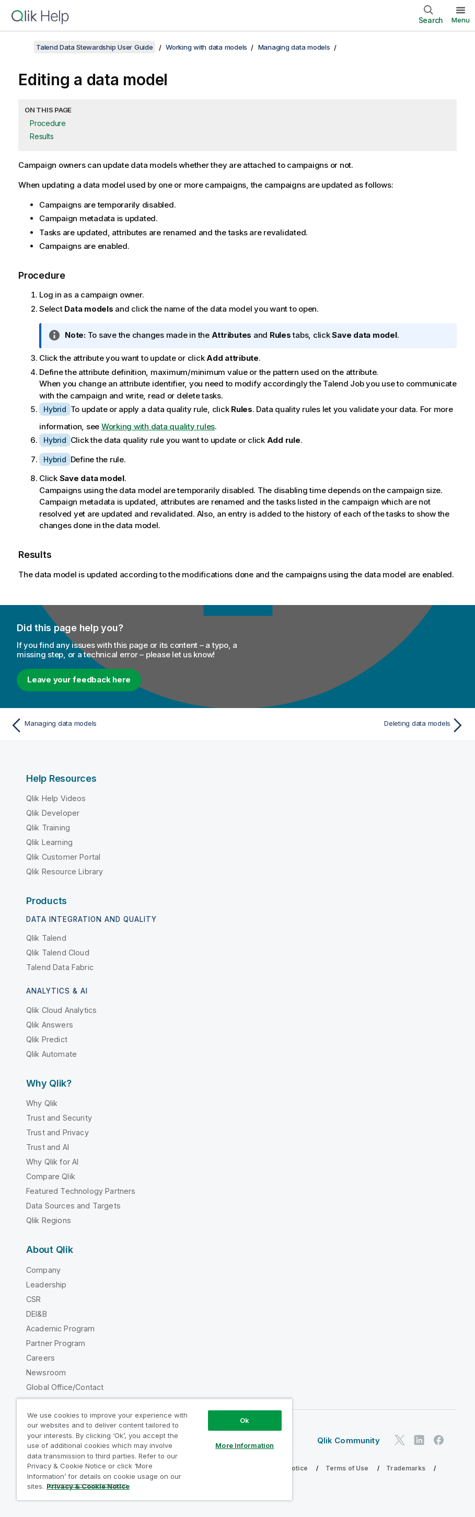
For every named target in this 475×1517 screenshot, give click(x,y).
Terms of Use (347, 1468)
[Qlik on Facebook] (439, 1440)
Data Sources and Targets (73, 1205)
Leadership (46, 1284)
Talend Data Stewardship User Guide (94, 47)
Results (41, 136)
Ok (244, 1420)
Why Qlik (41, 1103)
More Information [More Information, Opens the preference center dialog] (244, 1445)
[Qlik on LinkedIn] (419, 1440)
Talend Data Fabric (60, 967)
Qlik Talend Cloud (57, 952)
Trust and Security (59, 1117)
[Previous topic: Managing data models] (120, 725)
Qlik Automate (51, 1054)
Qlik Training (48, 827)
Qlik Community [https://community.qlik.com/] (348, 1440)
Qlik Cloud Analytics (61, 1010)
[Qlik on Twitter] (400, 1440)
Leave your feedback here (79, 680)
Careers (40, 1357)
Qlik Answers (49, 1024)
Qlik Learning (49, 842)
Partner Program (55, 1343)
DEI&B (36, 1313)
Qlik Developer (52, 812)
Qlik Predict (46, 1039)
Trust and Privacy (57, 1132)
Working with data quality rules (158, 426)
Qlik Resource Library (64, 871)
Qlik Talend (46, 937)
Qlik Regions (48, 1220)
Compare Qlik (50, 1176)
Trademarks (405, 1468)
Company (43, 1269)
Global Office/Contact (64, 1387)
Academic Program (60, 1328)
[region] (154, 1449)
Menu (460, 20)
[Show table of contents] (21, 47)
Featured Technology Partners (80, 1191)
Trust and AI (47, 1147)
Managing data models (294, 47)
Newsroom (46, 1372)
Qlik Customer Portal (63, 856)
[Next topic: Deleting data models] (354, 725)
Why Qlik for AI (52, 1161)
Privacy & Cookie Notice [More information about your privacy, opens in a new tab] (88, 1486)
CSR (33, 1299)
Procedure (48, 123)
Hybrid (54, 409)
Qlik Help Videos (56, 798)
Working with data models (206, 47)
